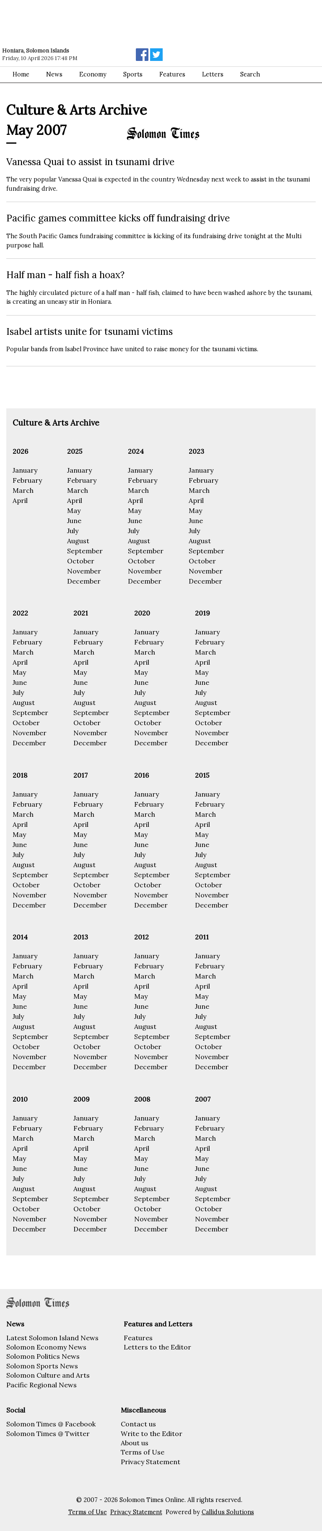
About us (134, 1443)
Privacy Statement (150, 1461)
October (80, 561)
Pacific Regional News (41, 1385)
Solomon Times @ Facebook (51, 1424)
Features (138, 1338)
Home (21, 74)
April (20, 500)
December (84, 581)
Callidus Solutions (228, 1512)
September (85, 551)
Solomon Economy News (46, 1347)
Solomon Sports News (42, 1366)
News (54, 74)
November (84, 571)
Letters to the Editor (157, 1347)
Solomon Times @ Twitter (48, 1433)
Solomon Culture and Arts (48, 1375)
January (25, 470)
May (73, 510)
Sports (133, 74)
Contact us (138, 1424)
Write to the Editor (151, 1433)
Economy (92, 74)
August (78, 541)
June (74, 520)
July (72, 530)
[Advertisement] (119, 23)
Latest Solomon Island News (52, 1338)
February (27, 480)
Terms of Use (142, 1452)
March (23, 490)
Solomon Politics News (43, 1356)
